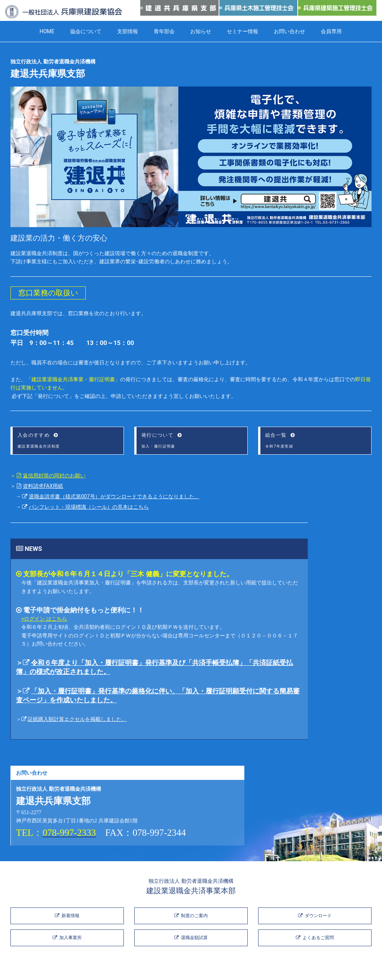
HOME (47, 31)
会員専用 (331, 31)
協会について (85, 31)
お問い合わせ (289, 31)
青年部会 (164, 31)
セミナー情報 (242, 31)
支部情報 (127, 31)
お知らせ (200, 31)
